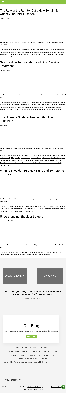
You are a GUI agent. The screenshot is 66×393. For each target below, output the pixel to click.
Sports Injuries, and (28, 389)
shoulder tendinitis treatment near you (15, 57)
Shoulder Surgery (13, 252)
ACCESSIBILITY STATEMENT (29, 359)
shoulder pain (32, 209)
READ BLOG (31, 336)
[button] (63, 387)
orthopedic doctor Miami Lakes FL (41, 102)
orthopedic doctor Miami (19, 209)
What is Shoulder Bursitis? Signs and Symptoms (32, 170)
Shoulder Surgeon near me (46, 252)
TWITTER (28, 347)
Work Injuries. (39, 389)
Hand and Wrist (56, 387)
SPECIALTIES (52, 351)
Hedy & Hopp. (15, 380)
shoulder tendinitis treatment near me (36, 109)
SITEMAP (44, 359)
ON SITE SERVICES (39, 351)
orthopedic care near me (45, 206)
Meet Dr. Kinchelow (23, 351)
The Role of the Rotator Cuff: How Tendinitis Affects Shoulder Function (29, 12)
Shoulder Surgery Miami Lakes (39, 49)
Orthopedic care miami (29, 206)
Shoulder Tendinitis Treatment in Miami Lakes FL (39, 107)
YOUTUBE (47, 347)
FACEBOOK (19, 347)
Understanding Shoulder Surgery (21, 216)
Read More (3, 45)
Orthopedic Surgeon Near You (20, 104)
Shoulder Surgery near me (45, 209)
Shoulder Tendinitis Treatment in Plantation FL (26, 54)
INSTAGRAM (37, 347)
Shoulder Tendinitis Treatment (33, 52)
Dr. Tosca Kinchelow (34, 387)
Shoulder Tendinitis (14, 49)
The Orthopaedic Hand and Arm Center (21, 211)
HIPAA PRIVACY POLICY (46, 355)
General (10, 206)
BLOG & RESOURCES (18, 355)
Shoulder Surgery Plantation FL (13, 52)
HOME (11, 351)
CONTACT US (31, 355)
